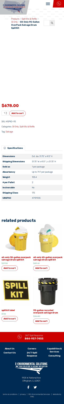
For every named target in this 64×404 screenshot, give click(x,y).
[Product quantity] (5, 113)
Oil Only (14, 22)
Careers (32, 348)
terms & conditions (10, 394)
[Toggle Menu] (48, 4)
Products (15, 19)
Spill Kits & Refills (29, 19)
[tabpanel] (32, 178)
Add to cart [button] (10, 268)
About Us (9, 348)
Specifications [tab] (13, 148)
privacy (23, 394)
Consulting (54, 356)
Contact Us (10, 353)
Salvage (9, 131)
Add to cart (17, 113)
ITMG (32, 397)
